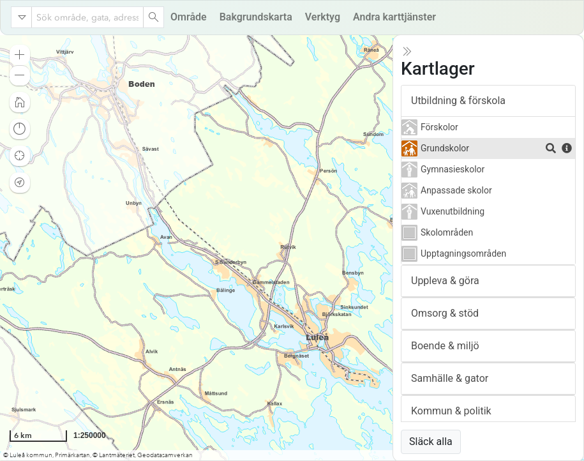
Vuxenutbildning (452, 211)
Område (188, 17)
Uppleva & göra (445, 281)
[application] (292, 247)
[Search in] (21, 17)
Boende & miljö (445, 346)
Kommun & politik (451, 411)
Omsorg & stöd (445, 313)
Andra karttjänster (394, 17)
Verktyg (322, 17)
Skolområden (447, 232)
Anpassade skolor (456, 190)
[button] (20, 55)
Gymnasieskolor (452, 169)
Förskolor (439, 127)
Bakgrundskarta (256, 17)
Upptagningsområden (463, 253)
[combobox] (87, 17)
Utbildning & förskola (458, 100)
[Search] (153, 17)
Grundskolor (445, 148)
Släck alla (431, 441)
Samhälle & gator (449, 378)
